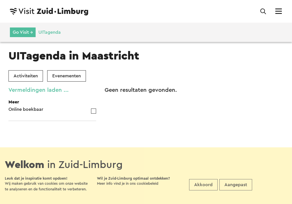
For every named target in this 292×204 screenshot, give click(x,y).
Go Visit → (23, 32)
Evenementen (66, 76)
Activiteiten (26, 76)
